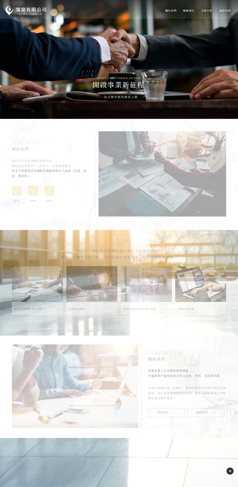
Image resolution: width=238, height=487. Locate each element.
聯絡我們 (202, 414)
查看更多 (162, 414)
